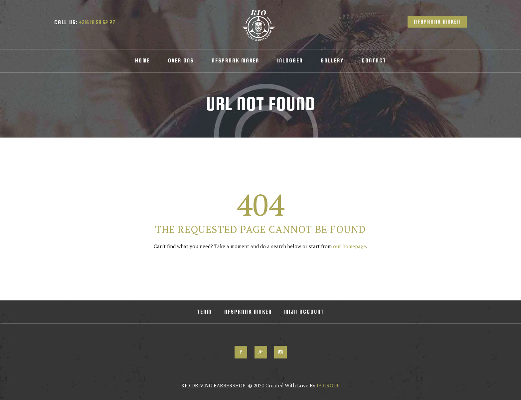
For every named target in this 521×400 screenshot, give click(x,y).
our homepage (349, 246)
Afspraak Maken (437, 22)
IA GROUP (327, 385)
